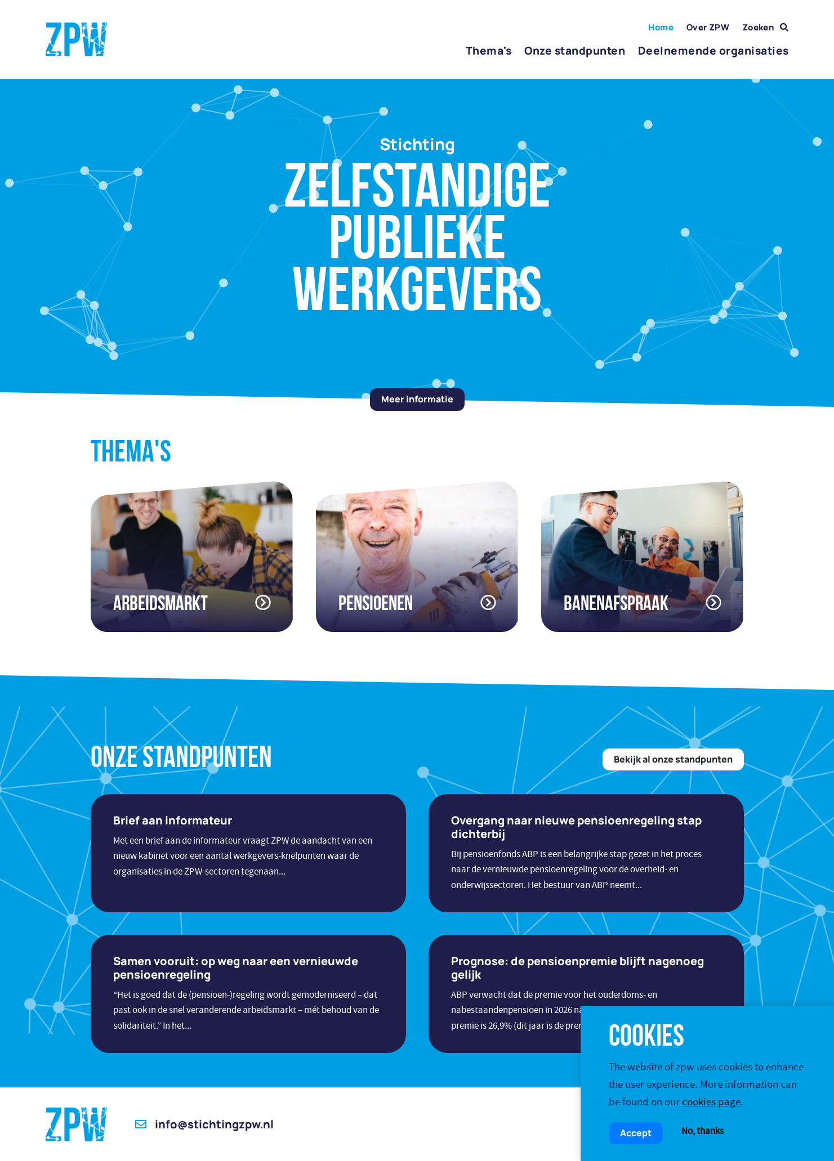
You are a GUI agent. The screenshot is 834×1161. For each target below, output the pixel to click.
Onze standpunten (574, 50)
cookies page (711, 1102)
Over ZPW (707, 27)
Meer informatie (417, 399)
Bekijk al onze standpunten (673, 759)
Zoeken (765, 27)
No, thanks (702, 1131)
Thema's (488, 50)
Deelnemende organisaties (713, 50)
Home (661, 27)
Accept (636, 1133)
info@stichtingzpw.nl (204, 1124)
